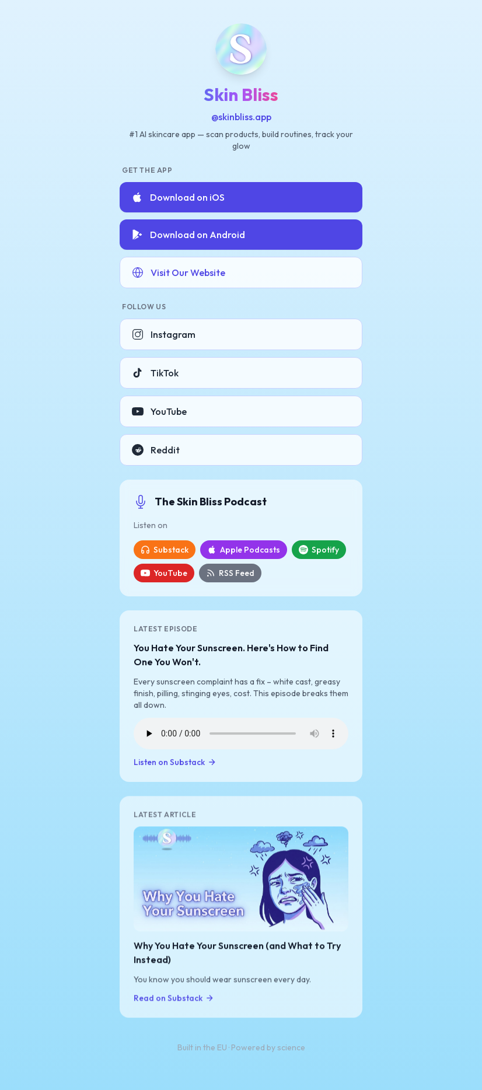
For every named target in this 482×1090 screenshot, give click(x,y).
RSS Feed (230, 573)
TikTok (155, 373)
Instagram (163, 334)
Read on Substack (174, 998)
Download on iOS (178, 197)
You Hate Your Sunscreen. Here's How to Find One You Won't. (231, 655)
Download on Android (188, 234)
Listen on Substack (175, 762)
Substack (164, 549)
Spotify (319, 549)
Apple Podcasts (243, 549)
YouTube (159, 411)
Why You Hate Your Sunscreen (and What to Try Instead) (237, 953)
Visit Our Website (178, 272)
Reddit (156, 450)
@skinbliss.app (241, 117)
